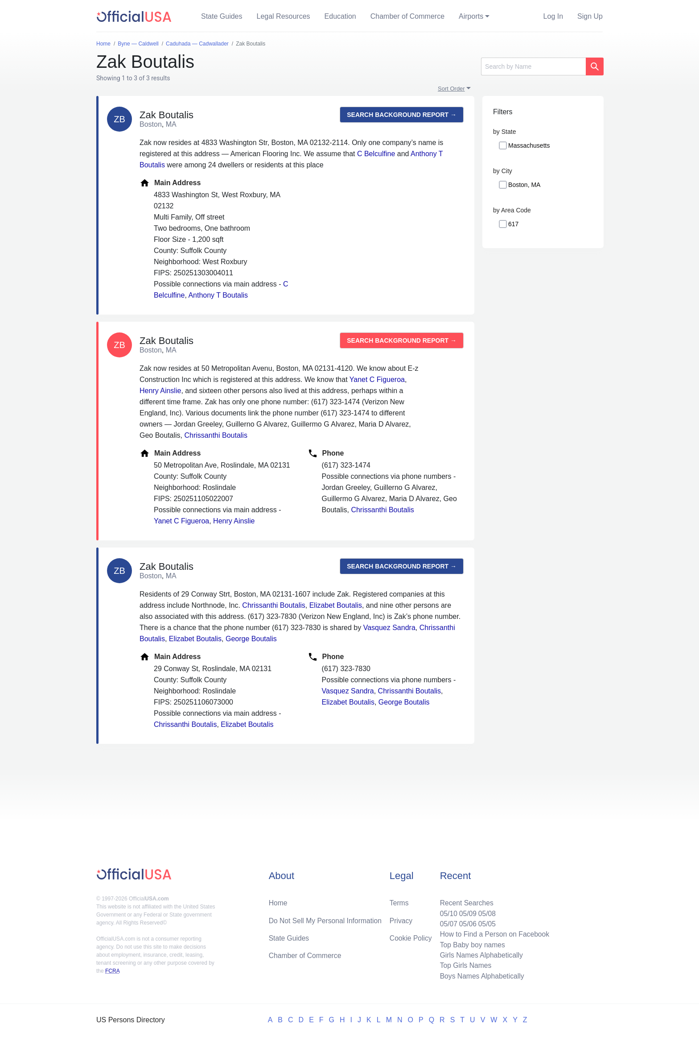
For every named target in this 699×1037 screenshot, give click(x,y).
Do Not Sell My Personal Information (326, 918)
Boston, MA (524, 185)
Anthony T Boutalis (218, 295)
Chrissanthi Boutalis (216, 435)
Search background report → (401, 114)
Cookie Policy (410, 936)
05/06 (466, 922)
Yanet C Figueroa (377, 379)
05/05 (485, 922)
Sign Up (590, 16)
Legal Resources (283, 16)
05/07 (446, 922)
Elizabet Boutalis (335, 605)
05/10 (446, 911)
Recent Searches (464, 900)
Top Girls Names (463, 965)
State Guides (222, 16)
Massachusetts (529, 145)
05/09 (466, 911)
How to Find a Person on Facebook (493, 933)
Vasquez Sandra (389, 627)
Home (278, 900)
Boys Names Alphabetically (480, 975)
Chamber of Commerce (407, 16)
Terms (399, 900)
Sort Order (451, 88)
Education (340, 16)
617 (513, 224)
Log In (553, 16)
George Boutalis (251, 639)
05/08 (485, 911)
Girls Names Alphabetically (479, 954)
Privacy (400, 918)
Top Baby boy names (470, 943)
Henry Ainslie (160, 390)
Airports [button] (471, 16)
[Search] (533, 66)
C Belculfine (376, 154)
